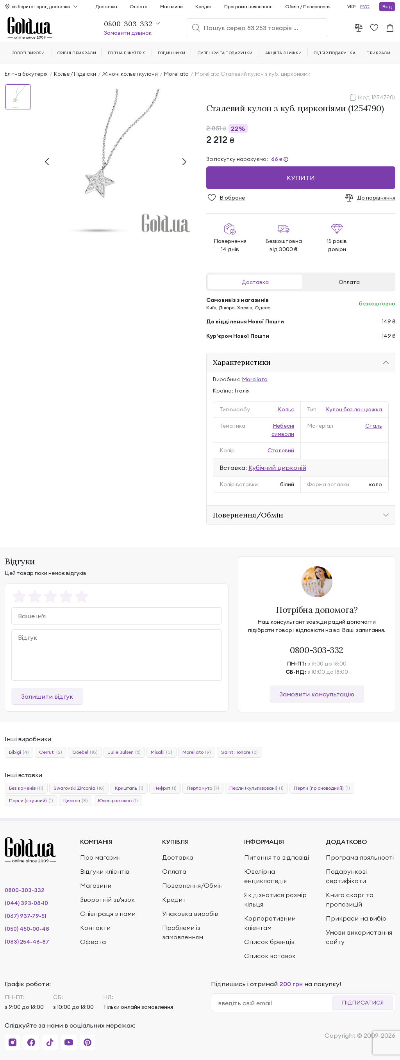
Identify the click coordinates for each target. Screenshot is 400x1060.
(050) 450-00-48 (27, 928)
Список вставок (270, 956)
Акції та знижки (283, 52)
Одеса (263, 308)
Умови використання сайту (359, 937)
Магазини (171, 6)
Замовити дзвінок (128, 32)
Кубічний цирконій (277, 467)
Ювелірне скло (118, 800)
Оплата (349, 282)
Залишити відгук (47, 696)
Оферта (93, 942)
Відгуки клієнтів (104, 871)
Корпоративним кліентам (270, 923)
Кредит (203, 6)
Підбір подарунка (334, 52)
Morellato (176, 73)
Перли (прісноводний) (322, 788)
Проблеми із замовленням (182, 932)
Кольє (286, 409)
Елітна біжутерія (26, 73)
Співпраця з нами (108, 913)
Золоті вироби (28, 52)
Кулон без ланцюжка (354, 409)
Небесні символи (282, 429)
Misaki (161, 752)
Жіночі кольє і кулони (130, 73)
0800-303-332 (316, 649)
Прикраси (378, 52)
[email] (275, 1003)
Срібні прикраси (76, 52)
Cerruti (50, 752)
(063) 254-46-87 (27, 941)
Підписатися (363, 1002)
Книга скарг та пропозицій (349, 899)
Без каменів (26, 788)
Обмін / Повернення (307, 6)
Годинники (171, 52)
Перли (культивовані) (256, 788)
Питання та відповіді (276, 857)
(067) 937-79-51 (25, 915)
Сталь (373, 425)
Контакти (95, 928)
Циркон (75, 800)
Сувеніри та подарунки (225, 52)
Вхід (387, 6)
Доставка (255, 282)
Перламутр (203, 788)
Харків (244, 308)
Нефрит (165, 788)
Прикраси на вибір (356, 918)
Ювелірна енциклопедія (265, 876)
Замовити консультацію (316, 694)
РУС (365, 6)
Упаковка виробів (190, 913)
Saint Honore (239, 752)
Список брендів (269, 942)
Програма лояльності (248, 6)
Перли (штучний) (31, 800)
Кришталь (129, 788)
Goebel (85, 752)
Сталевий (281, 450)
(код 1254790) (376, 97)
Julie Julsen (124, 752)
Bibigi (19, 752)
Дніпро (226, 308)
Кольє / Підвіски (75, 73)
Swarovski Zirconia (79, 788)
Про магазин (100, 857)
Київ (211, 308)
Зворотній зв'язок (107, 899)
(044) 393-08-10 (26, 903)
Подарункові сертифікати (346, 876)
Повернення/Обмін (192, 885)
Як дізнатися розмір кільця (275, 899)
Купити (301, 178)
